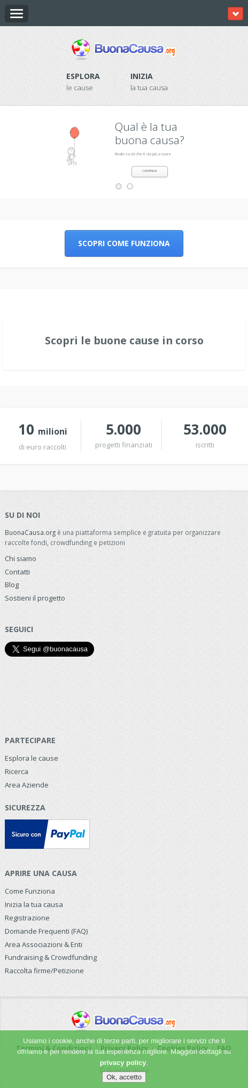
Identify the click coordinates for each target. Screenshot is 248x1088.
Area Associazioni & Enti (43, 944)
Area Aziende (27, 785)
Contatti (17, 572)
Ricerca (16, 771)
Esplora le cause (31, 758)
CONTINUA (149, 171)
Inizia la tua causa (34, 904)
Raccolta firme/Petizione (44, 970)
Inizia (141, 76)
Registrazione (27, 918)
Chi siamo (20, 558)
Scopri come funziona (124, 243)
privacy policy (123, 1063)
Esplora (83, 76)
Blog (12, 584)
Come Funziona (30, 891)
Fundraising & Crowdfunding (51, 957)
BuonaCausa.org (30, 532)
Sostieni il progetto (35, 598)
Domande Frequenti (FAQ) (46, 931)
